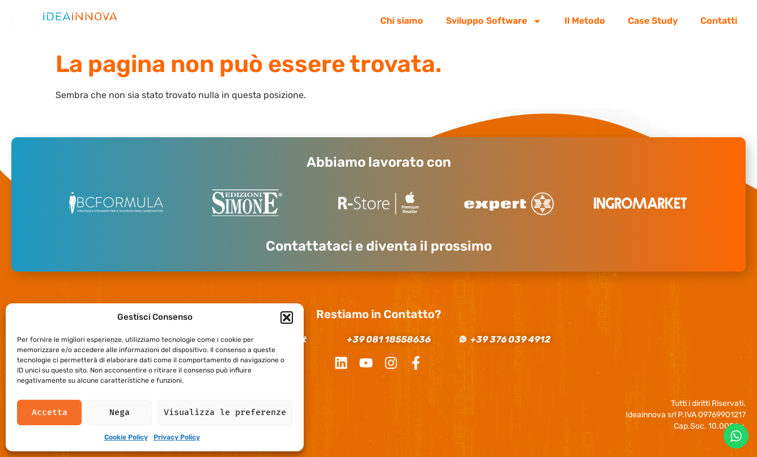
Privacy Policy (177, 437)
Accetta (49, 412)
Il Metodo (584, 17)
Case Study (653, 17)
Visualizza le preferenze (225, 412)
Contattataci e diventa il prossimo (379, 246)
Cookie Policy (126, 437)
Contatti (718, 17)
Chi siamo (401, 17)
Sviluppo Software (494, 18)
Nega (119, 412)
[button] (286, 317)
